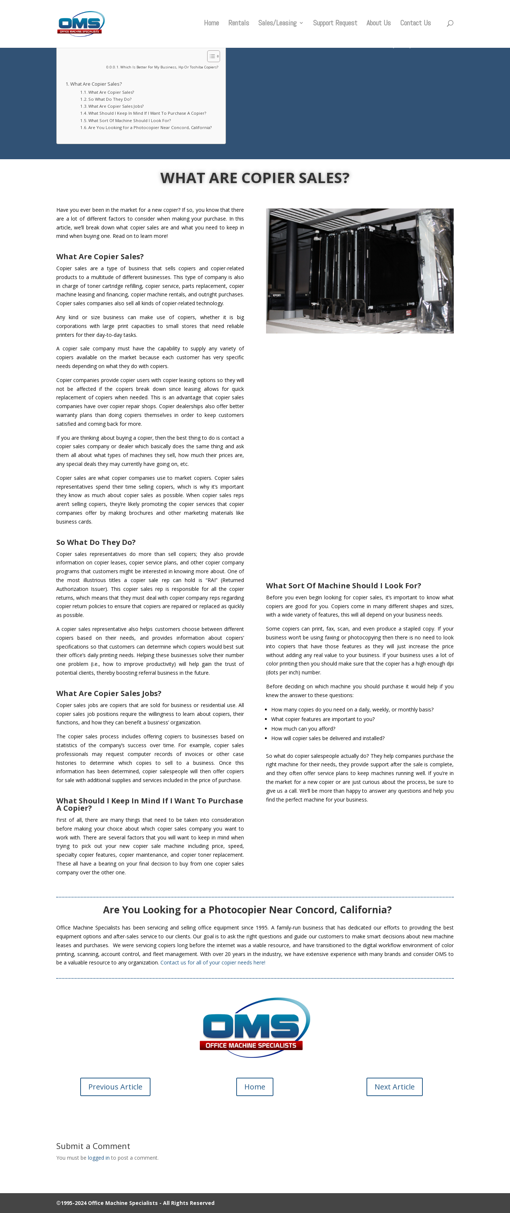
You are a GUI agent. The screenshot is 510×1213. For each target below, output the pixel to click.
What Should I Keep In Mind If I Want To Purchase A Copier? (147, 113)
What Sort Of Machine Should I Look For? (129, 120)
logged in (99, 1157)
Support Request (335, 26)
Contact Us (415, 26)
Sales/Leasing (277, 26)
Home (211, 26)
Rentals (238, 26)
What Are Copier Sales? (96, 84)
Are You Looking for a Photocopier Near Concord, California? (153, 127)
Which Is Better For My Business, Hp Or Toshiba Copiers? (169, 67)
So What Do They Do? (109, 99)
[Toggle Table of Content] (210, 56)
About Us (378, 26)
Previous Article (115, 1087)
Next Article (395, 1087)
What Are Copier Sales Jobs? (116, 106)
